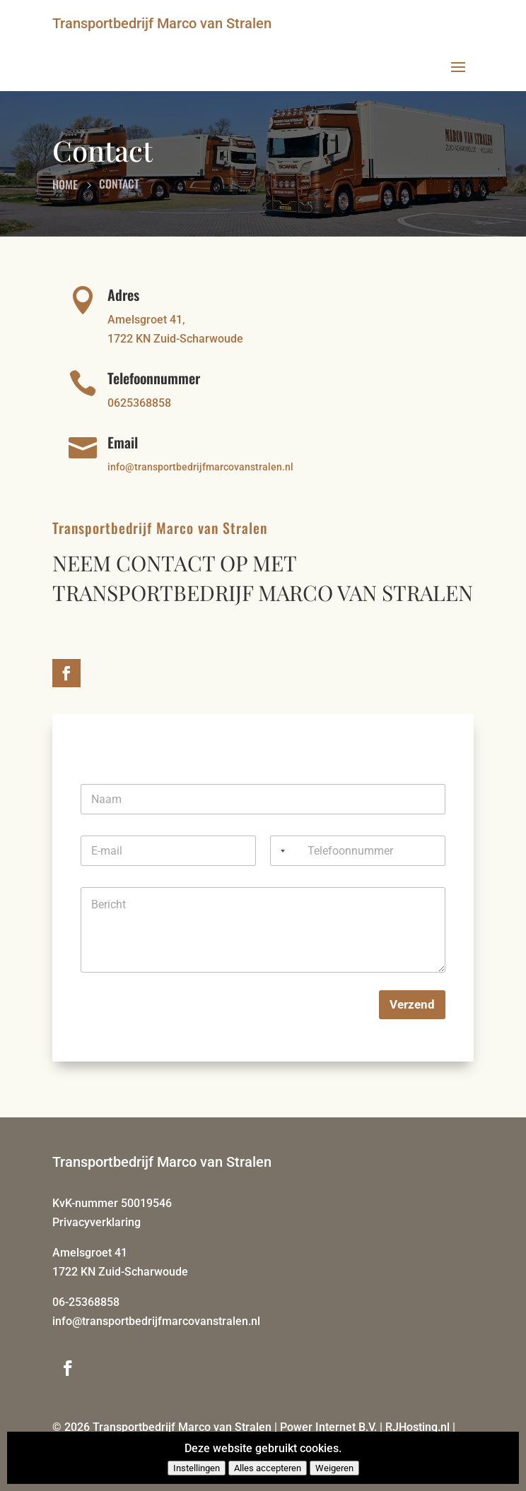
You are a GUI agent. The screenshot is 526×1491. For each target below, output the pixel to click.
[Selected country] (280, 851)
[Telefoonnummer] (357, 851)
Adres (123, 294)
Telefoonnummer (153, 377)
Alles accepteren (267, 1468)
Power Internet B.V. (328, 1427)
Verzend (412, 1004)
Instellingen (196, 1468)
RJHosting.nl (417, 1427)
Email (122, 442)
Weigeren (334, 1468)
